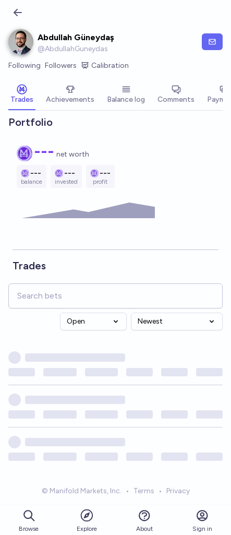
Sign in (202, 520)
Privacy (178, 490)
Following (24, 65)
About (144, 520)
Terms (143, 490)
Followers (61, 65)
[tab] (21, 95)
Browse (29, 520)
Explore (87, 520)
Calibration (105, 65)
